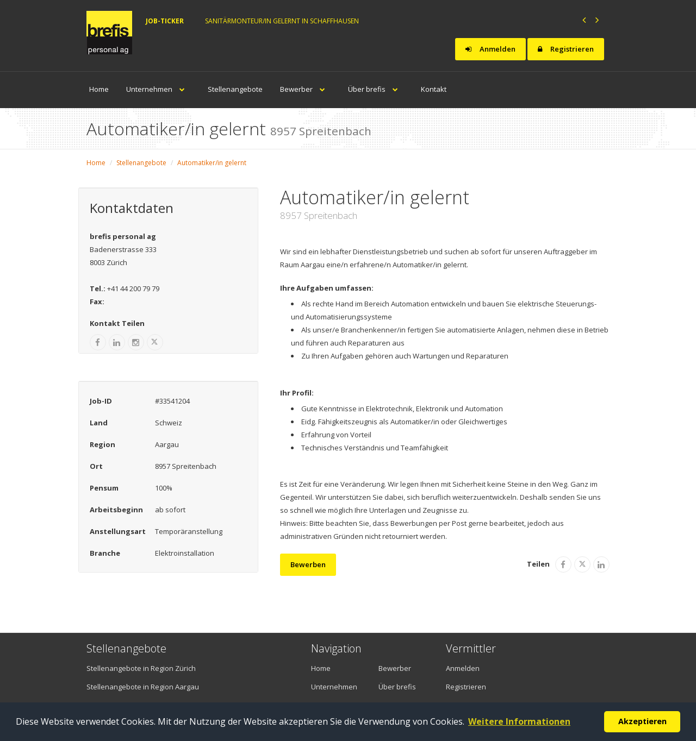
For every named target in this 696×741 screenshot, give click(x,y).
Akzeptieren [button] (642, 721)
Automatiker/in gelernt (211, 162)
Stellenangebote (235, 89)
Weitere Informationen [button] (519, 721)
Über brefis (375, 89)
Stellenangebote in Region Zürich (141, 668)
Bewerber (305, 89)
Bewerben (308, 564)
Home (99, 89)
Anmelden (490, 49)
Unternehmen (158, 89)
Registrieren (566, 49)
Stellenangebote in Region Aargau (142, 687)
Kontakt (433, 89)
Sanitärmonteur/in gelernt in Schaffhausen (282, 21)
